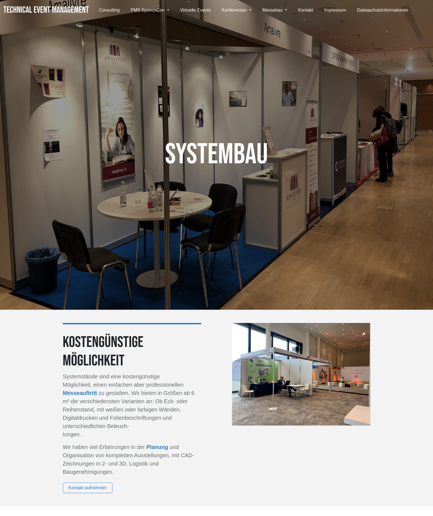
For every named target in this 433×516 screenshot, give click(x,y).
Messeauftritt (81, 393)
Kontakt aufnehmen (88, 487)
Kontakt (305, 10)
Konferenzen (235, 10)
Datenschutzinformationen (382, 10)
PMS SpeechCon (148, 10)
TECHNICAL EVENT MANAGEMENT (46, 10)
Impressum (335, 10)
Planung (158, 447)
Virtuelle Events (195, 10)
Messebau (273, 10)
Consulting (109, 10)
